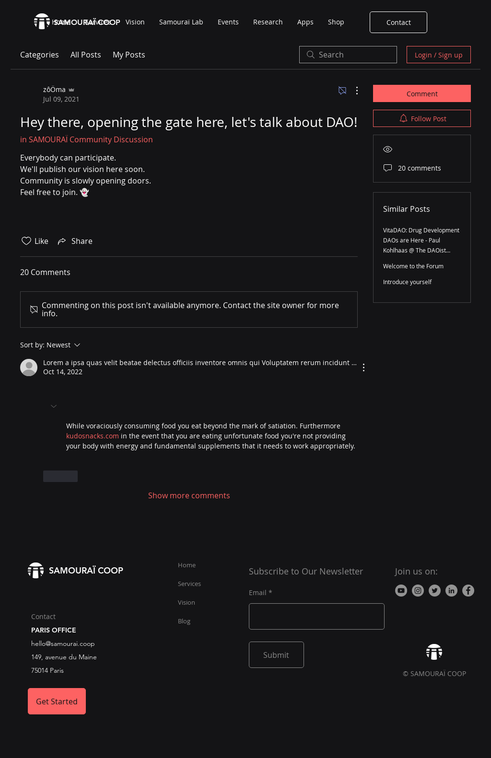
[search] (348, 54)
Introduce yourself (407, 282)
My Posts (129, 54)
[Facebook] (468, 591)
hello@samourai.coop (63, 643)
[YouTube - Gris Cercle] (401, 591)
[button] (54, 406)
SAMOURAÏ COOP (86, 570)
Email (258, 592)
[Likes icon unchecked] (26, 241)
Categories (39, 54)
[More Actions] (352, 90)
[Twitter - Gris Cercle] (435, 591)
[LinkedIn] (451, 591)
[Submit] (276, 655)
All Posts (85, 54)
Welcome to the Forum (413, 266)
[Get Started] (57, 701)
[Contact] (398, 22)
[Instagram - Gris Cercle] (418, 591)
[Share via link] (74, 241)
